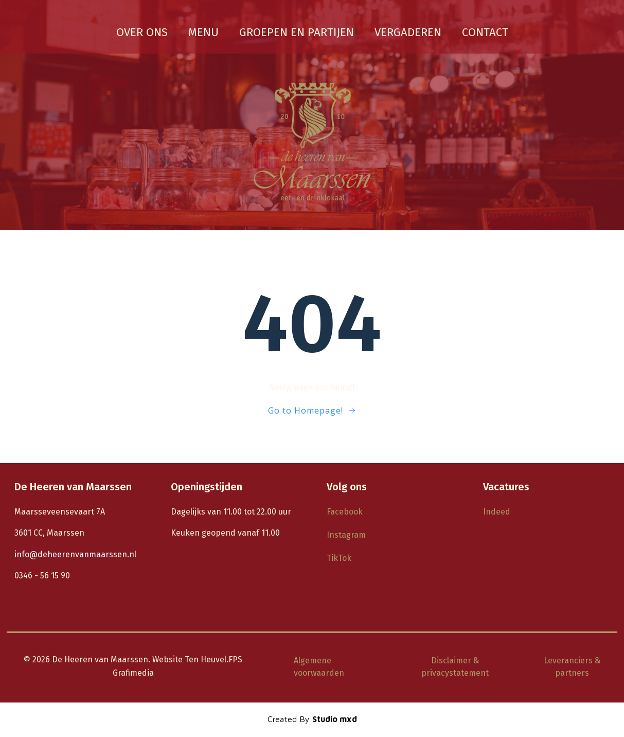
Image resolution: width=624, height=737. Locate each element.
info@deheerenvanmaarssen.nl (76, 555)
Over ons (142, 32)
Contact (485, 32)
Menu (203, 32)
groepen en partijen (296, 32)
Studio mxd (334, 719)
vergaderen (408, 32)
